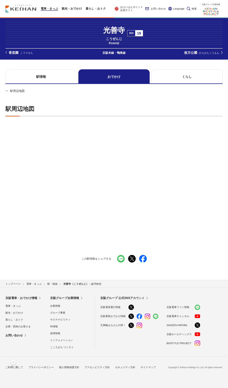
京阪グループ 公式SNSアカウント (122, 298)
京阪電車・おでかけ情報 (21, 298)
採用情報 (55, 333)
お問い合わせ (155, 8)
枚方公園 (201, 52)
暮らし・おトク (14, 319)
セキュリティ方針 (125, 367)
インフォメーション (61, 340)
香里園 (21, 52)
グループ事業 (57, 312)
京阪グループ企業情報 (211, 4)
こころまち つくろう (62, 347)
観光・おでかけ (14, 312)
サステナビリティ (60, 319)
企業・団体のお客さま (18, 326)
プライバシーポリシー (41, 367)
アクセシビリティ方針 (97, 367)
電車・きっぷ (13, 305)
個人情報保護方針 (69, 367)
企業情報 (55, 305)
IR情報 (54, 326)
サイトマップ (148, 367)
